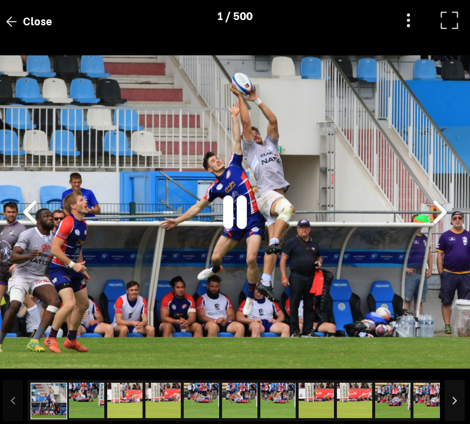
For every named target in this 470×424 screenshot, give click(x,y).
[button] (31, 363)
